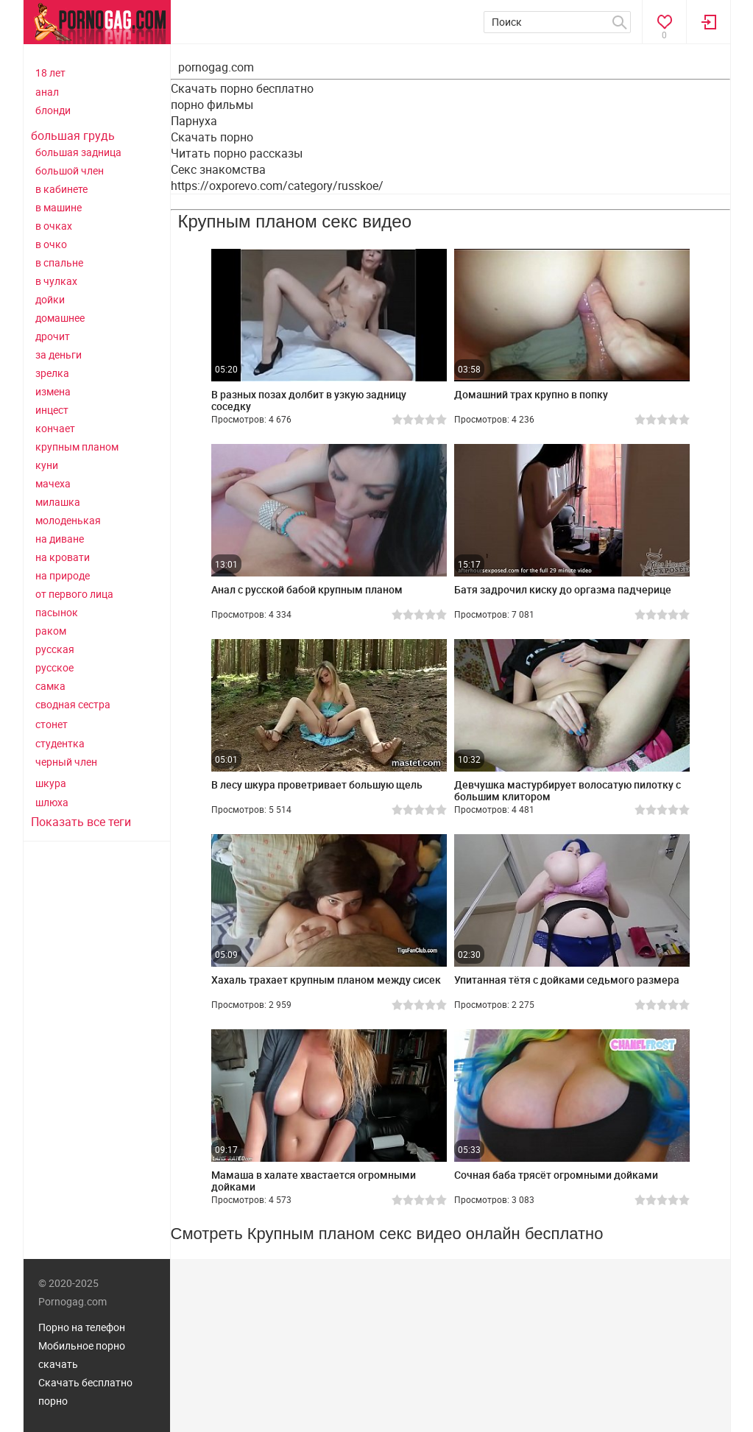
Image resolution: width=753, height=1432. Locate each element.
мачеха (53, 483)
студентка (60, 743)
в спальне (59, 262)
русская (54, 649)
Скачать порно (212, 137)
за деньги (58, 354)
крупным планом (77, 447)
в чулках (56, 281)
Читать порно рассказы (237, 153)
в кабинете (61, 189)
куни (46, 465)
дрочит (52, 336)
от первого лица (74, 594)
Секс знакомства (218, 169)
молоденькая (68, 520)
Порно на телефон (81, 1327)
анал (47, 92)
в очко (51, 244)
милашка (57, 502)
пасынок (56, 612)
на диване (59, 539)
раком (50, 631)
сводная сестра (72, 704)
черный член (66, 762)
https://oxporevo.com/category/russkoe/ (277, 185)
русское (54, 667)
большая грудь (73, 135)
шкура (50, 783)
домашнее (60, 318)
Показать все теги (81, 822)
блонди (53, 110)
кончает (55, 428)
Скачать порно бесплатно (242, 88)
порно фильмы (212, 104)
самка (50, 686)
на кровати (62, 557)
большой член (69, 170)
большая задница (78, 152)
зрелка (52, 373)
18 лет (50, 73)
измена (53, 391)
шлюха (51, 802)
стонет (51, 724)
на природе (62, 575)
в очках (53, 226)
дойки (50, 299)
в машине (58, 207)
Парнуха (194, 121)
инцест (51, 410)
